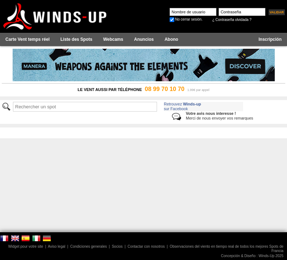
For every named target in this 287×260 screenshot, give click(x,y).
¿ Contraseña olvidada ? (231, 20)
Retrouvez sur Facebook (182, 106)
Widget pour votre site (25, 246)
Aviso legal (56, 246)
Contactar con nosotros (146, 246)
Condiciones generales (88, 246)
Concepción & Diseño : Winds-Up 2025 (252, 256)
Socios (117, 246)
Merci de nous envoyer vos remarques (219, 115)
